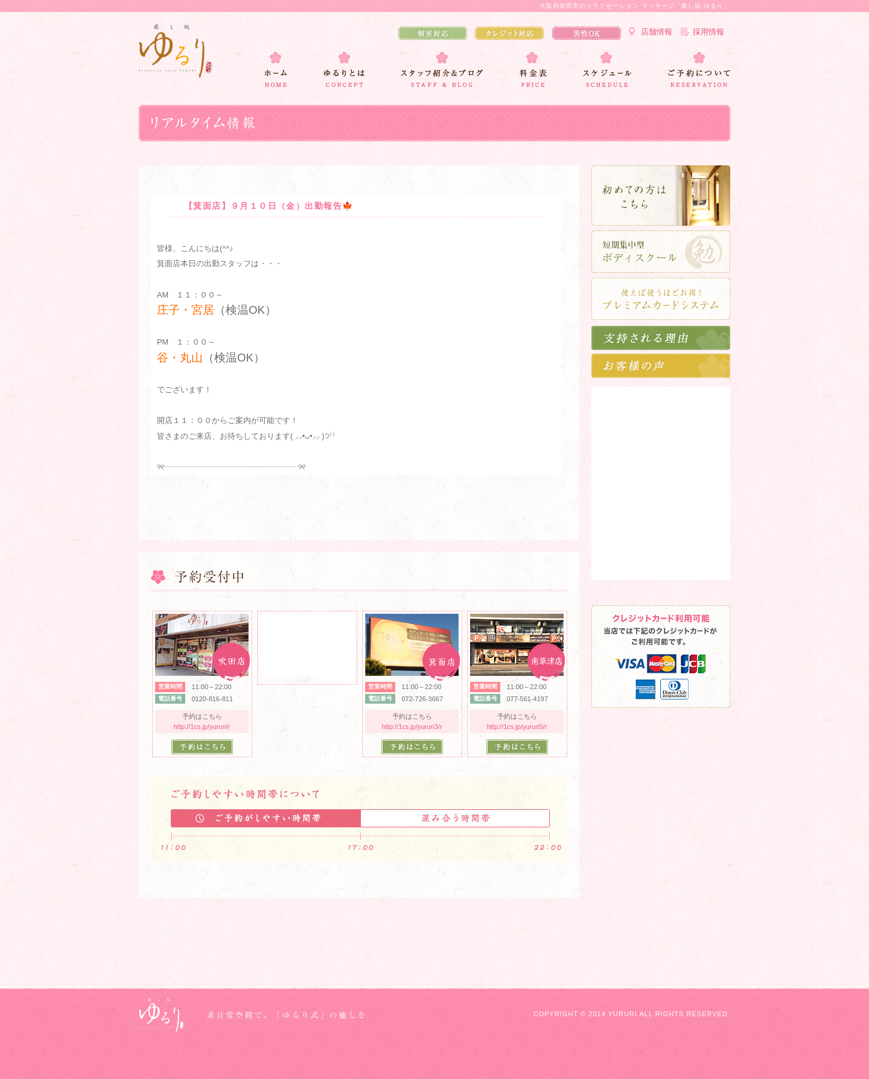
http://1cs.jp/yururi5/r (517, 726)
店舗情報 (656, 31)
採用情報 (708, 31)
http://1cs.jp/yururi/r (202, 726)
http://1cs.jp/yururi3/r (412, 726)
